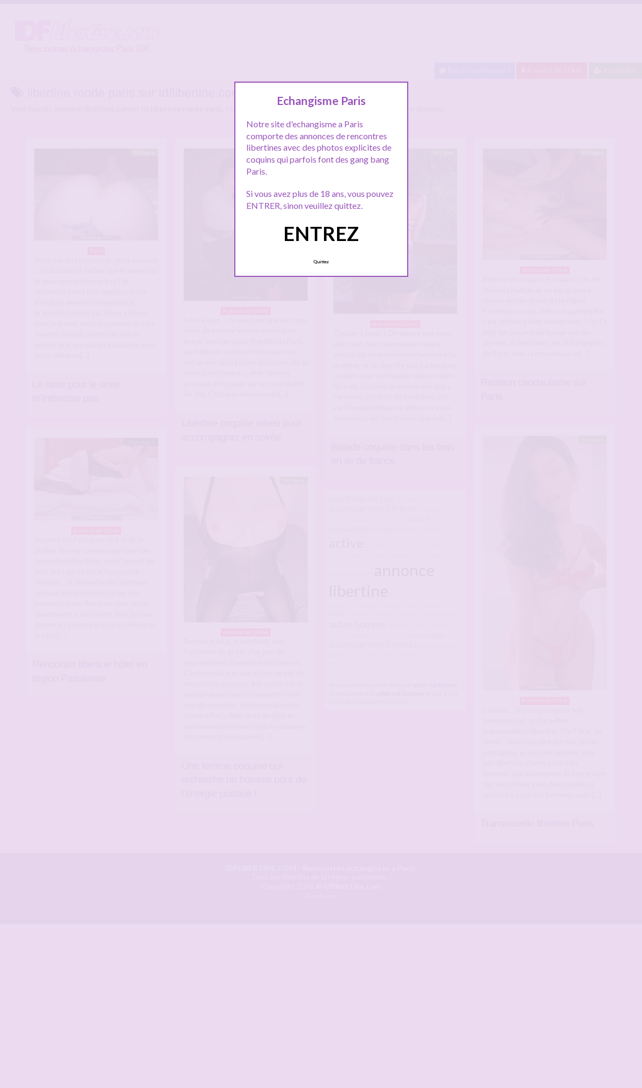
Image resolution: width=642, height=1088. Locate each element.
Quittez (321, 261)
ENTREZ (321, 233)
